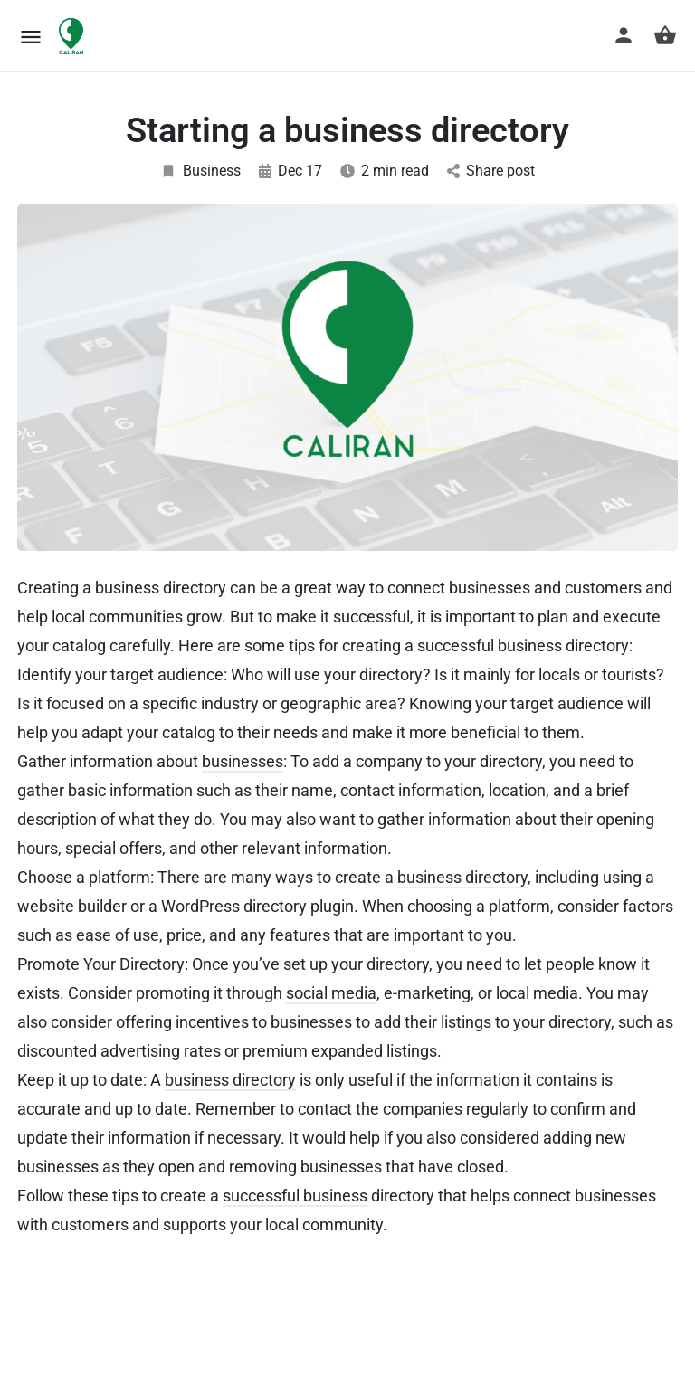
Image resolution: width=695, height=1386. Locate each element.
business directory (462, 877)
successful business (295, 1195)
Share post (491, 170)
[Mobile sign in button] (623, 35)
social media (331, 992)
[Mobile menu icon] (30, 36)
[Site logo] (73, 36)
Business (200, 170)
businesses (242, 761)
